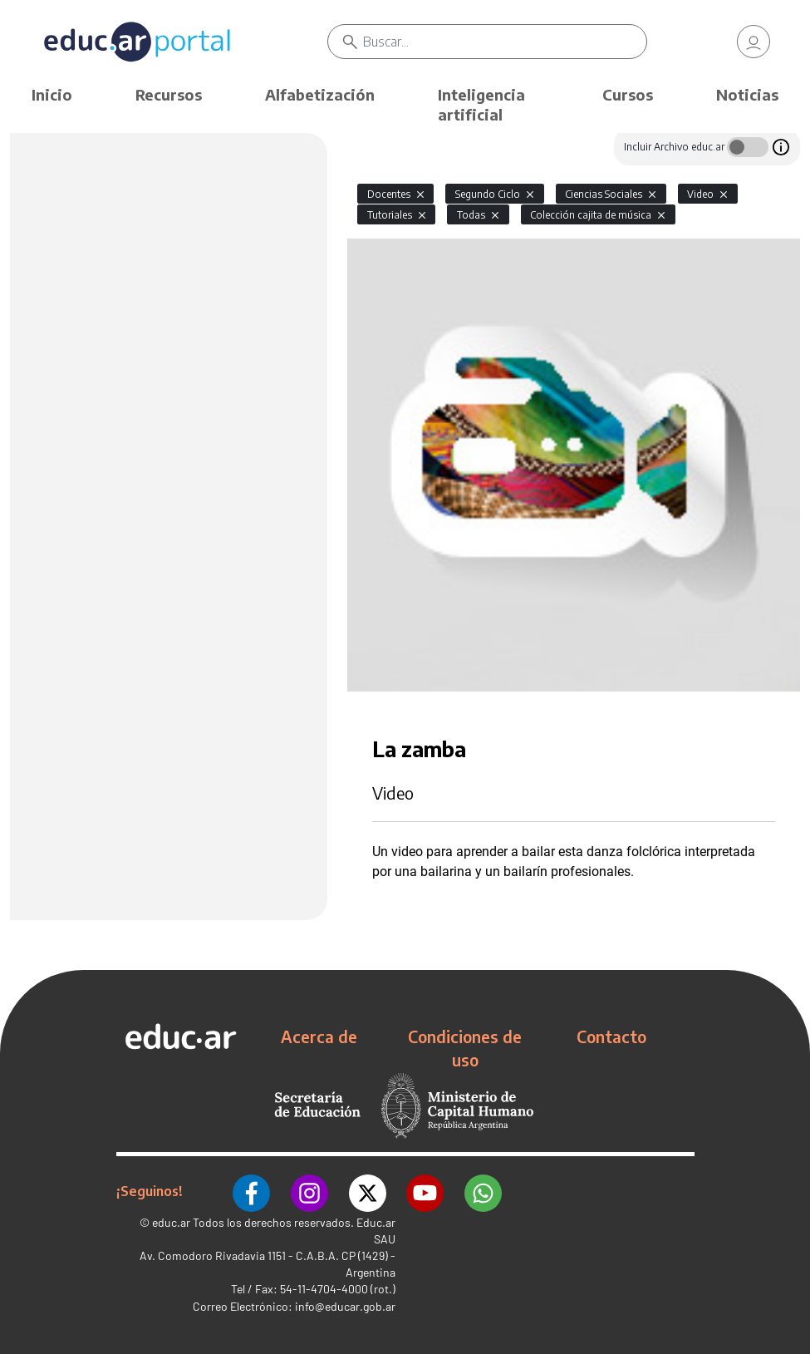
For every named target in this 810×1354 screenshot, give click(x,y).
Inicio (52, 94)
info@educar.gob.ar (345, 1304)
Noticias (747, 94)
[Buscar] (505, 41)
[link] (753, 41)
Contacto (611, 1036)
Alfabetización (320, 94)
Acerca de (319, 1036)
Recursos (168, 94)
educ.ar (171, 1220)
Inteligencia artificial (481, 104)
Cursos (627, 94)
